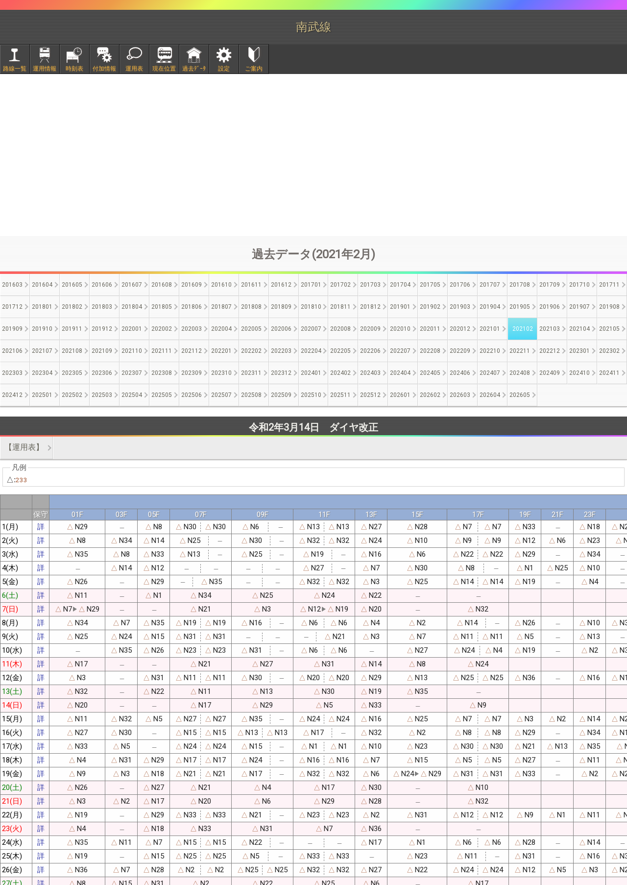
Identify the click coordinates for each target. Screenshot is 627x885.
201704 (400, 284)
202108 (72, 350)
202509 (281, 395)
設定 (224, 68)
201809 (281, 306)
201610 (221, 284)
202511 (340, 395)
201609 (191, 284)
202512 (370, 395)
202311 (251, 372)
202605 (519, 395)
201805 (161, 306)
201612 (281, 284)
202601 (400, 395)
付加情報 (104, 68)
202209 (460, 350)
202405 (430, 372)
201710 (579, 284)
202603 (460, 395)
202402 (340, 372)
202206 (370, 350)
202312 (281, 372)
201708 (519, 284)
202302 (609, 350)
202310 (221, 372)
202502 (72, 395)
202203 (281, 350)
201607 (131, 284)
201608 (161, 284)
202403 (370, 372)
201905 (519, 306)
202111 (161, 350)
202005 (251, 328)
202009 (370, 328)
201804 (131, 306)
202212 (549, 350)
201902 (430, 306)
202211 (519, 350)
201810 (311, 306)
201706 (460, 284)
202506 (191, 395)
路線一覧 (14, 68)
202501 (42, 395)
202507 (221, 395)
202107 (42, 350)
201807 (221, 306)
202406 (460, 372)
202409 (549, 372)
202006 (281, 328)
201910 (42, 328)
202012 (460, 328)
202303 (12, 372)
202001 (131, 328)
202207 (400, 350)
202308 (161, 372)
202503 (102, 395)
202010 (400, 328)
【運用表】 (24, 447)
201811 (340, 306)
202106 (12, 350)
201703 (370, 284)
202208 (430, 350)
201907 (579, 306)
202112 (191, 350)
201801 (42, 306)
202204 (311, 350)
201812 (370, 306)
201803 (102, 306)
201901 (400, 306)
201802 (72, 306)
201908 (609, 306)
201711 (609, 284)
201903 (460, 306)
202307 (131, 372)
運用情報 (44, 68)
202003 (191, 328)
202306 (102, 372)
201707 (490, 284)
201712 (12, 306)
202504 (131, 395)
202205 (340, 350)
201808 (251, 306)
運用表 (134, 68)
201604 (42, 284)
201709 (549, 284)
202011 (430, 328)
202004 (221, 328)
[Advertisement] (313, 154)
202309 (191, 372)
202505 (161, 395)
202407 (490, 372)
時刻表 (74, 68)
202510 (311, 395)
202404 (400, 372)
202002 (161, 328)
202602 (430, 395)
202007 (311, 328)
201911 (72, 328)
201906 (549, 306)
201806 (191, 306)
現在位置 (164, 68)
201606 (102, 284)
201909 (12, 328)
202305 (72, 372)
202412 (12, 395)
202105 (609, 328)
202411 (609, 372)
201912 (102, 328)
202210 (490, 350)
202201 (221, 350)
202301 (579, 350)
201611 (251, 284)
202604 (490, 395)
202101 (490, 328)
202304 (42, 372)
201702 (340, 284)
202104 (579, 328)
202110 (131, 350)
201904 (490, 306)
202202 (251, 350)
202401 (311, 372)
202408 (519, 372)
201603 (12, 284)
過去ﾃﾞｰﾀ (194, 68)
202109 (102, 350)
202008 (340, 328)
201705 (430, 284)
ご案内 (254, 68)
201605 (72, 284)
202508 (251, 395)
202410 (579, 372)
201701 (311, 284)
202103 (549, 328)
